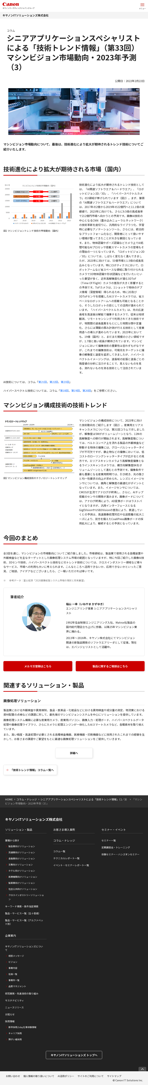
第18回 (64, 391)
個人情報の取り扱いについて (38, 1076)
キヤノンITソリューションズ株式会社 (26, 15)
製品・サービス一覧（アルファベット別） (24, 922)
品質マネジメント (17, 986)
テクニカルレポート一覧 (66, 858)
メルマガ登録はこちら (37, 666)
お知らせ (10, 1014)
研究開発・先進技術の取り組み (21, 993)
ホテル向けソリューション (21, 870)
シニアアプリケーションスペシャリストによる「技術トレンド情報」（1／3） (84, 799)
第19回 (75, 391)
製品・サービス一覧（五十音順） (23, 913)
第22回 (54, 382)
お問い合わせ (13, 1076)
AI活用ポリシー (66, 1076)
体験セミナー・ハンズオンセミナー (120, 854)
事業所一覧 (14, 980)
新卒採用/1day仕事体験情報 (22, 1027)
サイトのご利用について (91, 1076)
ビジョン (12, 961)
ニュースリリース (14, 1007)
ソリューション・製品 (18, 830)
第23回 (65, 382)
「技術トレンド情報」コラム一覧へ (32, 770)
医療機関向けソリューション (22, 876)
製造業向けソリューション (21, 846)
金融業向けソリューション (21, 858)
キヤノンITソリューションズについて (24, 948)
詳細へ (74, 753)
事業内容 (12, 968)
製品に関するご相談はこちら (110, 666)
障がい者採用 (15, 1039)
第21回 (42, 382)
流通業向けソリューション (21, 852)
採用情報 (10, 1021)
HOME (9, 799)
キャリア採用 (15, 1033)
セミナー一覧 (108, 840)
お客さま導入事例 (64, 830)
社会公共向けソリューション (22, 889)
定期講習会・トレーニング (115, 847)
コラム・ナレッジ (26, 799)
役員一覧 (12, 974)
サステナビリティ (14, 1000)
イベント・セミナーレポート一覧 (71, 865)
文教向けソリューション (20, 864)
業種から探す (12, 840)
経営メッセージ (16, 955)
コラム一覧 (59, 851)
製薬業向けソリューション (21, 882)
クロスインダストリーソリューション (26, 897)
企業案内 (10, 935)
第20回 (86, 391)
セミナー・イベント (113, 830)
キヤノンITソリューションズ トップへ (74, 1055)
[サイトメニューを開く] (142, 6)
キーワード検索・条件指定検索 (21, 906)
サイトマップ (114, 1076)
